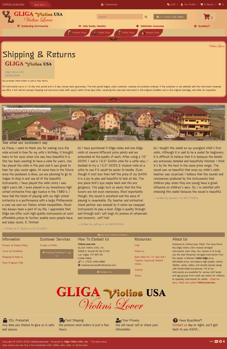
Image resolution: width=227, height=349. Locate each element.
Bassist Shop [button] (150, 32)
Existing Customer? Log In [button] (57, 253)
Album (138, 275)
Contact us (180, 325)
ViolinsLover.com (13, 4)
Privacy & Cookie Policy (15, 245)
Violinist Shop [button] (77, 32)
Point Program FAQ (12, 262)
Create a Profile (48, 245)
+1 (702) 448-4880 (170, 16)
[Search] (120, 16)
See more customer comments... (113, 234)
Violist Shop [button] (102, 32)
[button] (172, 4)
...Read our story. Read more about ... (196, 280)
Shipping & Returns (12, 256)
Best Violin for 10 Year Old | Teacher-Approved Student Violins (150, 260)
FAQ (137, 245)
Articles (139, 269)
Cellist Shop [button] (126, 32)
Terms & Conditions (12, 251)
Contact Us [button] (104, 271)
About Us (139, 251)
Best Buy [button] (39, 4)
